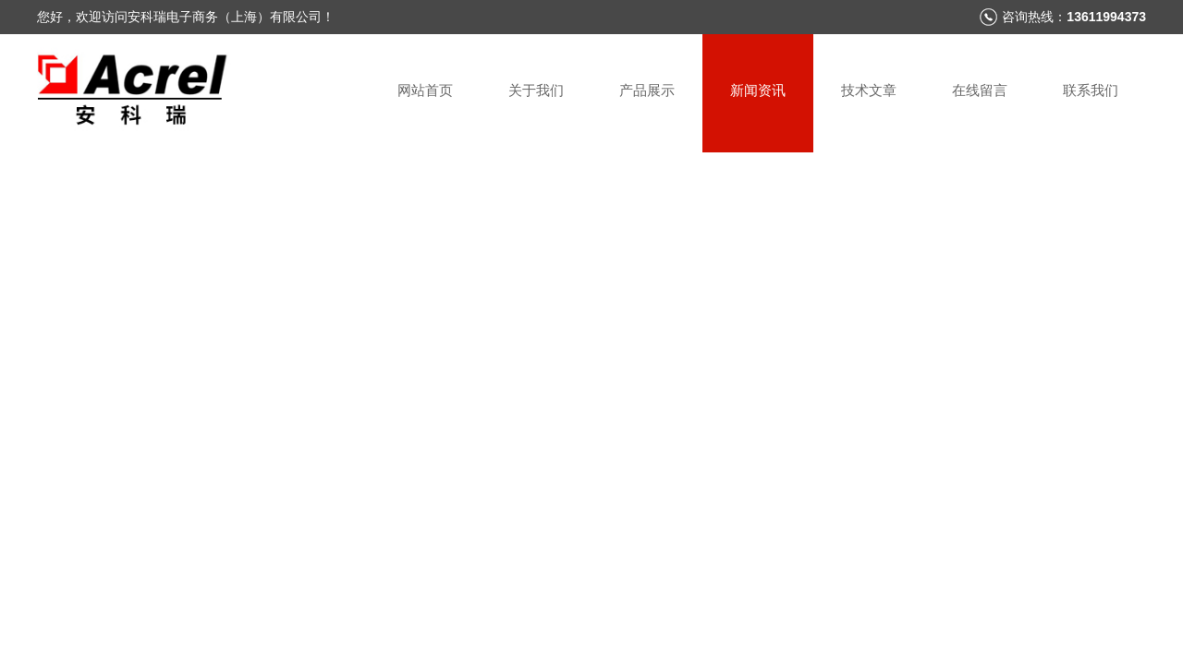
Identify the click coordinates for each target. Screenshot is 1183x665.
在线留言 (979, 90)
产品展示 (647, 90)
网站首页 (425, 90)
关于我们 (536, 90)
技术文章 (868, 90)
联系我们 (1090, 90)
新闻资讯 (758, 90)
